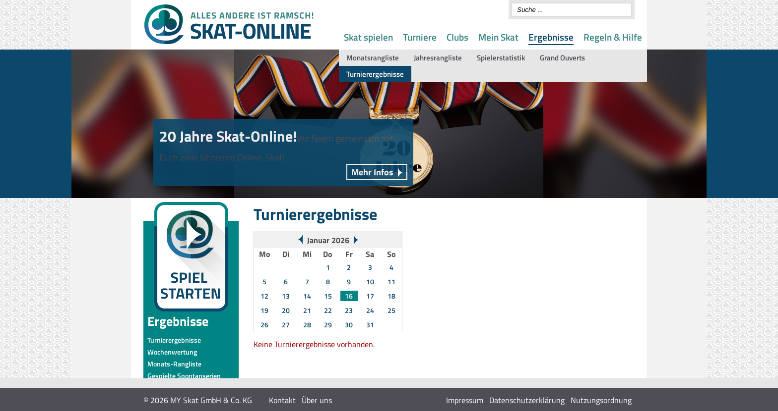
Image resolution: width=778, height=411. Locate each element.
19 (264, 310)
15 (328, 296)
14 (307, 296)
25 (391, 310)
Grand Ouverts (562, 57)
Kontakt (282, 400)
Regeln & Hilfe (613, 37)
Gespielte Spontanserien (184, 375)
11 (391, 281)
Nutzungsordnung (601, 400)
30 (349, 324)
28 (307, 324)
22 (328, 310)
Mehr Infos (372, 172)
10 (370, 281)
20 (286, 310)
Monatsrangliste (372, 57)
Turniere (420, 37)
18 (391, 296)
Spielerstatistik (501, 57)
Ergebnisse (551, 37)
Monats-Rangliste (174, 364)
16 (349, 296)
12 (264, 296)
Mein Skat (498, 37)
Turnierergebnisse (375, 74)
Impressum (464, 400)
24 (370, 310)
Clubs (457, 37)
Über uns (317, 400)
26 (264, 324)
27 (286, 324)
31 (370, 324)
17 (370, 296)
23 (349, 310)
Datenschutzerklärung (527, 400)
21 (307, 310)
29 (328, 324)
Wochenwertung (172, 352)
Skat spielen (368, 37)
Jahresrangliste (438, 57)
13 (286, 296)
